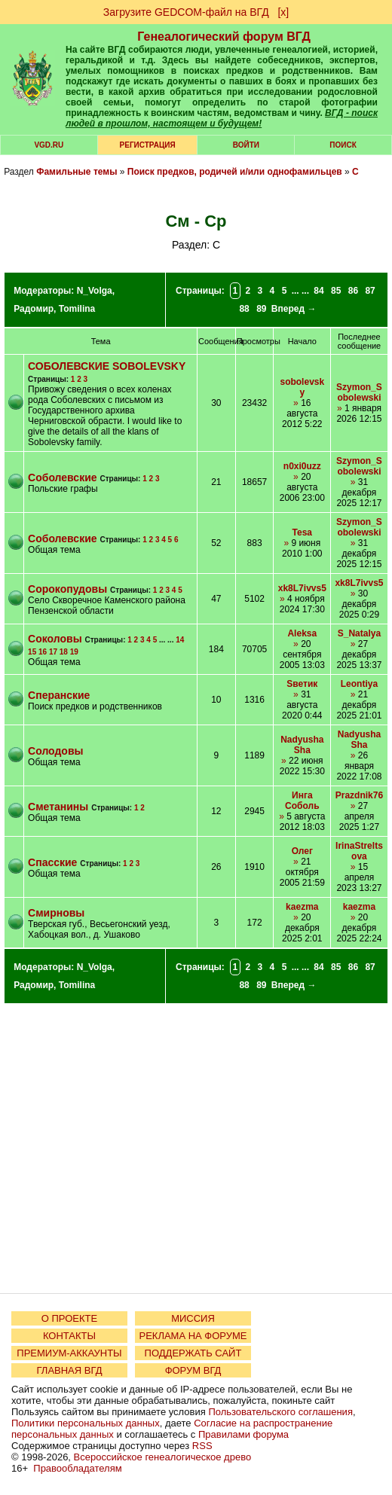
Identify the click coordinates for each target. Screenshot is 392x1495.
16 (42, 652)
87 (370, 290)
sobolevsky (302, 387)
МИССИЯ (193, 1318)
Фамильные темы (76, 171)
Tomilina (77, 309)
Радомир (34, 309)
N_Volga (94, 290)
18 (64, 652)
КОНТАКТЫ (69, 1335)
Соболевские (62, 477)
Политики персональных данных (85, 1423)
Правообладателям (77, 1468)
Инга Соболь (302, 800)
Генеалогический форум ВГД (224, 36)
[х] (283, 12)
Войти (246, 145)
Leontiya (359, 684)
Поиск (342, 145)
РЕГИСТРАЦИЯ (148, 145)
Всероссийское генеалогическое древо (163, 1457)
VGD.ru (48, 145)
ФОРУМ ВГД (193, 1370)
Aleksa (302, 633)
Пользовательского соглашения (280, 1411)
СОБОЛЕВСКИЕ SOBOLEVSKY (106, 366)
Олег (302, 851)
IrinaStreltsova (359, 851)
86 (353, 290)
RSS (202, 1445)
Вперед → (294, 309)
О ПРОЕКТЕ (69, 1318)
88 (244, 309)
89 (261, 309)
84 (318, 290)
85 (336, 290)
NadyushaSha (301, 744)
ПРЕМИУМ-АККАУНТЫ (69, 1353)
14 (180, 640)
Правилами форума (243, 1434)
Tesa (302, 532)
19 (74, 652)
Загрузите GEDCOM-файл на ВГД (186, 12)
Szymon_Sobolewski (359, 392)
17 (53, 652)
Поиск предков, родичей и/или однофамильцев (234, 171)
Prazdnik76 (359, 795)
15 (32, 652)
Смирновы (56, 913)
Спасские (52, 862)
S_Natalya (359, 633)
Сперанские (59, 695)
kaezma (302, 907)
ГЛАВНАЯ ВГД (70, 1370)
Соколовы (55, 639)
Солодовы (55, 751)
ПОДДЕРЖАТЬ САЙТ (193, 1353)
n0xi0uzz (302, 466)
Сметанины (58, 807)
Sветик (301, 684)
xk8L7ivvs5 (302, 588)
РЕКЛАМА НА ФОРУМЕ (193, 1335)
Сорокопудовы (67, 589)
